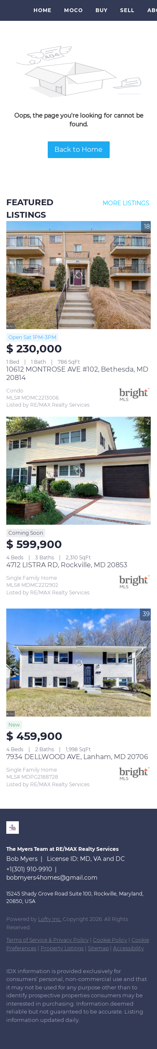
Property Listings (62, 948)
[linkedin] (10, 1032)
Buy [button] (101, 10)
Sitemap (98, 948)
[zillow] (27, 1032)
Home (42, 10)
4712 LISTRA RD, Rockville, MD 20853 (66, 565)
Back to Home (78, 149)
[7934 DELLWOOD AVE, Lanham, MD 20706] (78, 663)
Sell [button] (127, 10)
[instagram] (44, 1032)
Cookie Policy (110, 940)
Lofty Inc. (50, 919)
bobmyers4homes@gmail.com (52, 877)
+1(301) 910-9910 (29, 869)
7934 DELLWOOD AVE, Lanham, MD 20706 (77, 757)
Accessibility (128, 948)
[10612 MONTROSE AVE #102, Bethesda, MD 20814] (78, 275)
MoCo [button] (73, 10)
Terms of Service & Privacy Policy (47, 940)
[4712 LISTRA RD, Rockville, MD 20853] (78, 471)
